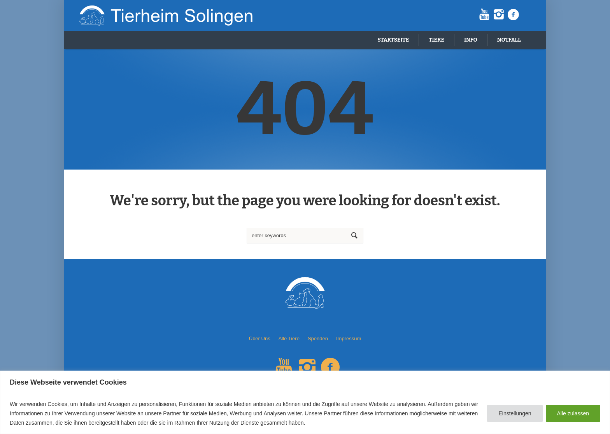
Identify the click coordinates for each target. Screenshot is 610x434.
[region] (305, 402)
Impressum (348, 338)
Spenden (318, 338)
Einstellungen (514, 413)
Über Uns (259, 338)
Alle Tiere (289, 338)
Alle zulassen (573, 413)
